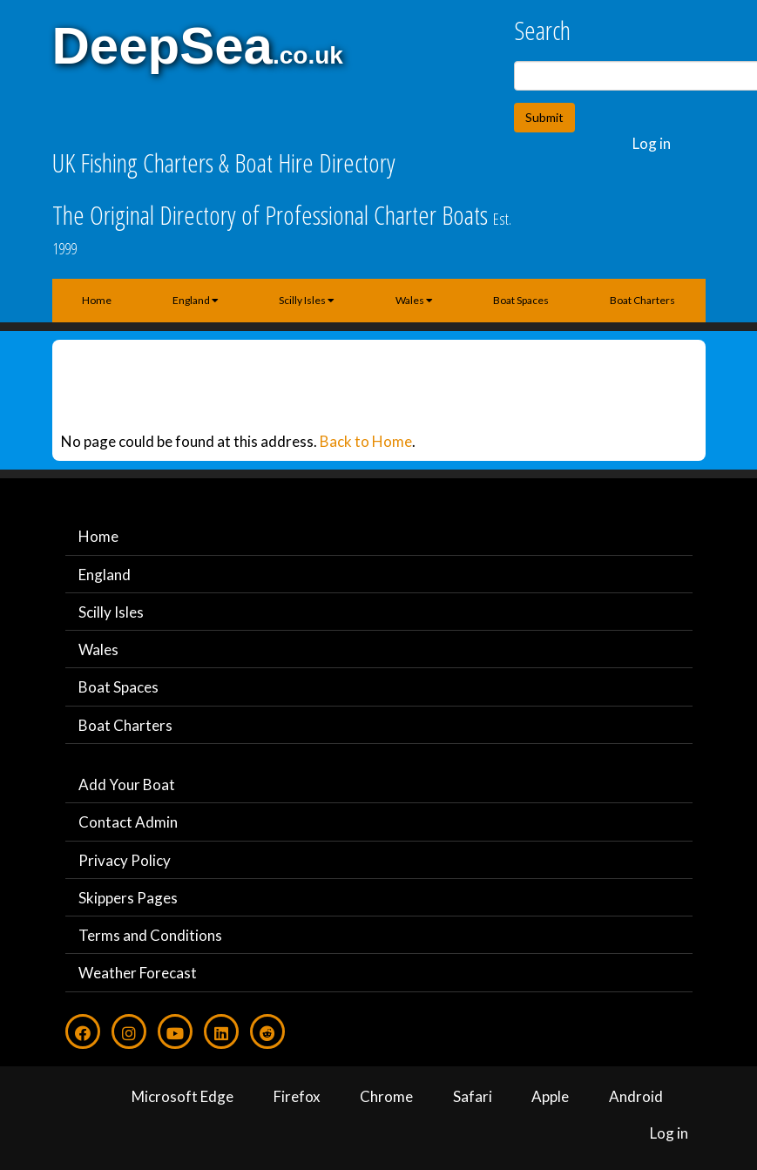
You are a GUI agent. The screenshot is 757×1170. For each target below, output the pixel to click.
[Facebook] (82, 1031)
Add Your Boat (126, 784)
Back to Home (366, 441)
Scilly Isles (307, 300)
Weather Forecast (137, 973)
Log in (651, 143)
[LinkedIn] (221, 1031)
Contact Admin (128, 822)
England (195, 300)
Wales (414, 300)
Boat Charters (642, 300)
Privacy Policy (124, 860)
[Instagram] (129, 1031)
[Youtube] (175, 1031)
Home (97, 300)
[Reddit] (267, 1031)
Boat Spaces (521, 300)
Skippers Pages (128, 898)
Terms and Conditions (150, 935)
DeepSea (162, 46)
